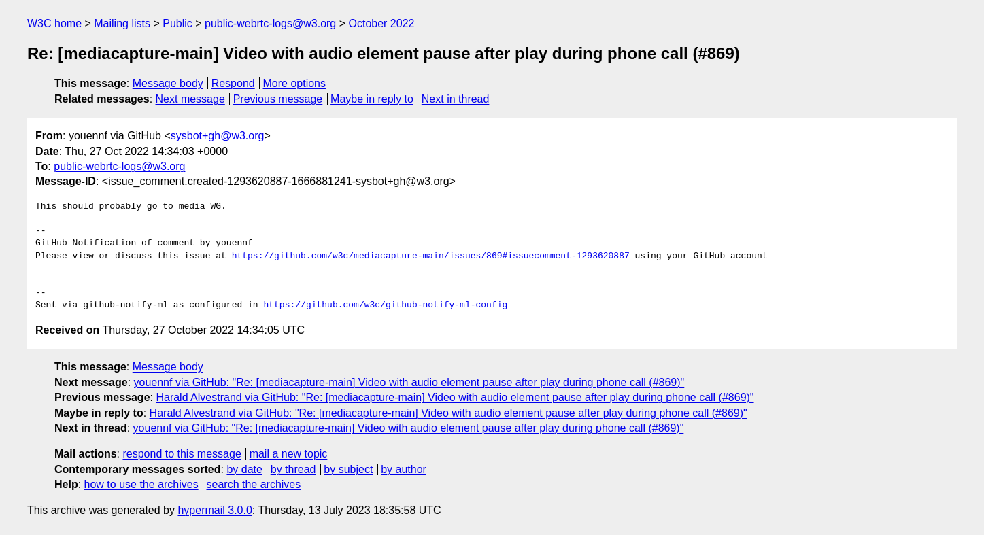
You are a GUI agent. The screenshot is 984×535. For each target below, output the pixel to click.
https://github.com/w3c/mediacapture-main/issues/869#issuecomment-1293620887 (431, 256)
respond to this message (181, 454)
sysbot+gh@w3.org (218, 135)
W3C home (54, 23)
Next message (190, 99)
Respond (233, 83)
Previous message (278, 99)
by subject (348, 469)
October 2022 (382, 23)
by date (244, 469)
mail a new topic (289, 454)
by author (403, 469)
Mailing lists (122, 23)
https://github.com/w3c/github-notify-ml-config (385, 305)
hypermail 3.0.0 (214, 510)
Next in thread (456, 99)
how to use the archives (141, 484)
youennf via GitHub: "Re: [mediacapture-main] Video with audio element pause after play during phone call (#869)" (409, 382)
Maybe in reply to (371, 99)
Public (177, 23)
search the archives (254, 484)
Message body (168, 83)
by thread (293, 469)
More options (294, 83)
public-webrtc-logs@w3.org (270, 23)
